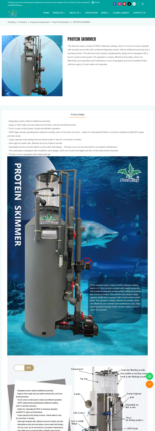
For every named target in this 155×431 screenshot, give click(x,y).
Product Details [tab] (77, 114)
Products (23, 22)
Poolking (12, 22)
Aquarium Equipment (39, 22)
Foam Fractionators (61, 22)
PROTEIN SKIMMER (81, 22)
